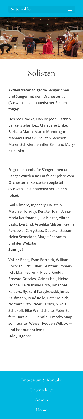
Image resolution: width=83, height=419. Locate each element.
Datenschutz (41, 390)
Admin (41, 400)
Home (41, 410)
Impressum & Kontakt (41, 380)
